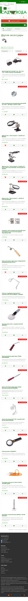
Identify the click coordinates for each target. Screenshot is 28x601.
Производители (4, 552)
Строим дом (9, 28)
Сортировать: (5, 51)
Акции (2, 567)
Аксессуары (17, 28)
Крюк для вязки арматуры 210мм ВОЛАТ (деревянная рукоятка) (14, 261)
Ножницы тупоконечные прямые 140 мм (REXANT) (13, 515)
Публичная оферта (5, 560)
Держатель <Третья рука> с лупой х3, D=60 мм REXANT (13, 198)
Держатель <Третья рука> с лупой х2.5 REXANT (13, 136)
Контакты (3, 557)
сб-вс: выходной (4, 539)
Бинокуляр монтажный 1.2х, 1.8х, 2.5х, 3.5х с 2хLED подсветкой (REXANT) (13, 71)
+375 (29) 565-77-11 (7, 542)
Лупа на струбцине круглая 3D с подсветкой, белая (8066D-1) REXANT (12, 293)
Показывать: (18, 51)
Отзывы (2, 571)
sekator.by (5, 540)
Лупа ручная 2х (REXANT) (9, 451)
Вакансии (3, 573)
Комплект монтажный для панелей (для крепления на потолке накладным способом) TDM (13, 232)
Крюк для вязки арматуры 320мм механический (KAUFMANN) (11, 387)
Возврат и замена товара (6, 561)
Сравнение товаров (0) (8, 47)
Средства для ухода (5, 549)
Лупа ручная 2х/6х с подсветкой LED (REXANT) (12, 324)
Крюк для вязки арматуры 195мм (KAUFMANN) (11, 356)
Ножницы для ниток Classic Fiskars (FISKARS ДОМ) (12, 483)
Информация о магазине (6, 559)
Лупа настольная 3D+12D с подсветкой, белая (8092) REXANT (13, 419)
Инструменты (4, 547)
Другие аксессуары (7, 30)
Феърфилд (4, 1)
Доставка (3, 568)
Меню (4, 25)
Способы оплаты (4, 570)
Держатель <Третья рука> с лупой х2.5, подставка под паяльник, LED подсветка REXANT (13, 167)
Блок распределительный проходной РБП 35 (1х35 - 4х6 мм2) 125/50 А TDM (14, 104)
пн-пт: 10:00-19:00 (5, 538)
